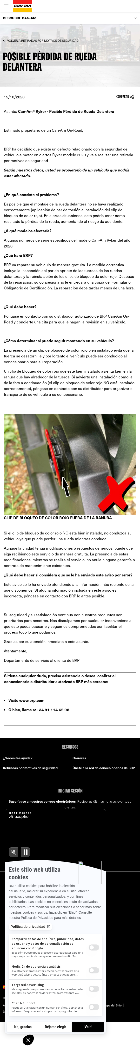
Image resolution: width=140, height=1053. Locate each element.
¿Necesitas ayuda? (18, 757)
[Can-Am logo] (22, 6)
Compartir (125, 97)
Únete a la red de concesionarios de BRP (104, 767)
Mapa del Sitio (112, 1005)
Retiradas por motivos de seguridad (30, 767)
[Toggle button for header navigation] (6, 6)
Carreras (79, 757)
